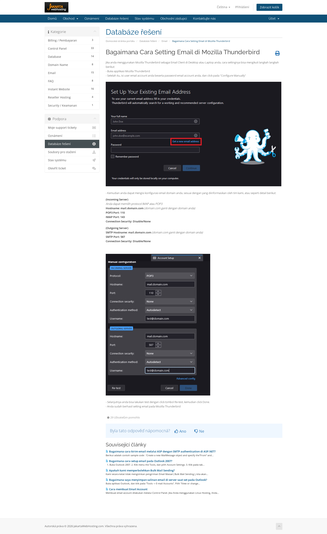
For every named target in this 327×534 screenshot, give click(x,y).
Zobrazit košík (269, 7)
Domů (52, 18)
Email (164, 41)
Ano (180, 431)
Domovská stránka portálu (120, 41)
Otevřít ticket (72, 168)
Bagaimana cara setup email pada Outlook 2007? (139, 461)
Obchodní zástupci (173, 18)
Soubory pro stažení (72, 152)
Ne (199, 431)
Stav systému (144, 18)
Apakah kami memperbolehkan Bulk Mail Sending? (140, 470)
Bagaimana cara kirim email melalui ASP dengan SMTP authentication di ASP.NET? (161, 451)
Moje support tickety (72, 127)
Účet (274, 18)
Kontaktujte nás (204, 18)
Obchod (70, 18)
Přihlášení (242, 7)
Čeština (223, 7)
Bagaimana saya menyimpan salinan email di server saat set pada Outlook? (156, 480)
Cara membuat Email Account (126, 489)
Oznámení (91, 18)
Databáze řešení (116, 18)
